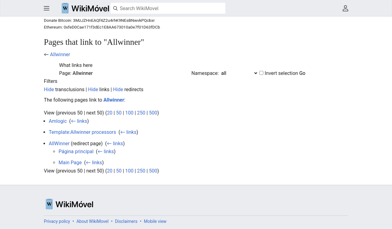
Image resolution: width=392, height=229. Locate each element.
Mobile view (155, 221)
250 (141, 113)
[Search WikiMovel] (168, 8)
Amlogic (58, 121)
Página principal (75, 151)
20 (109, 113)
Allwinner (60, 54)
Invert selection (281, 73)
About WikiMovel (93, 221)
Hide (49, 89)
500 (153, 113)
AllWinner (59, 143)
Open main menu (46, 8)
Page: (65, 73)
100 (129, 113)
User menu (345, 8)
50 (119, 113)
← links (79, 121)
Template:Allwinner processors (82, 132)
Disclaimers (126, 221)
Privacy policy (57, 221)
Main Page (70, 162)
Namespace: (205, 73)
